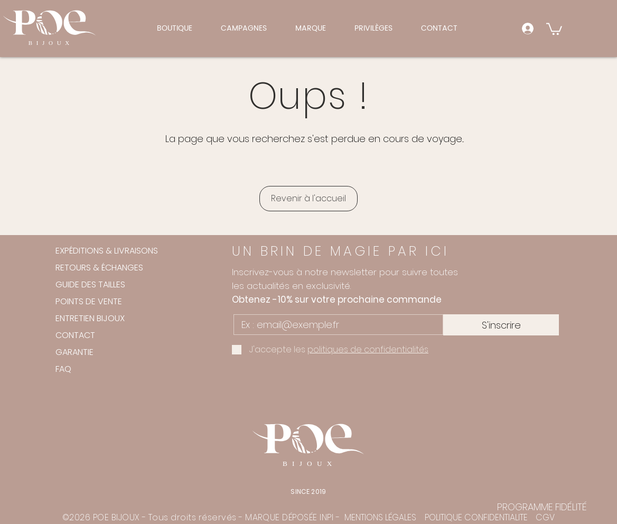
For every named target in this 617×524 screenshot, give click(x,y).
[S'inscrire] (501, 324)
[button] (245, 28)
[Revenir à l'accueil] (308, 198)
